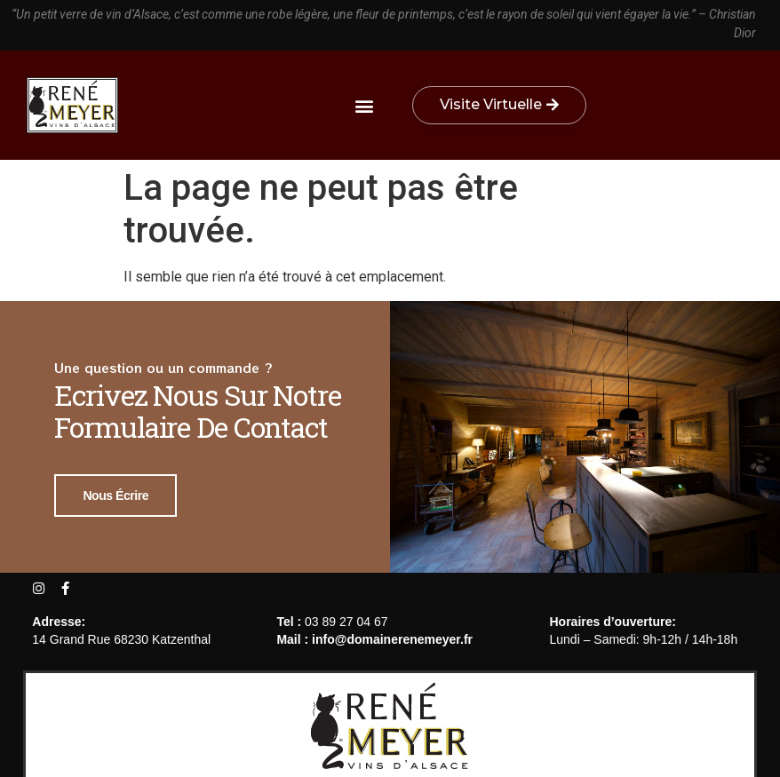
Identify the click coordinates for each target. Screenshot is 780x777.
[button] (363, 105)
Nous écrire (115, 495)
